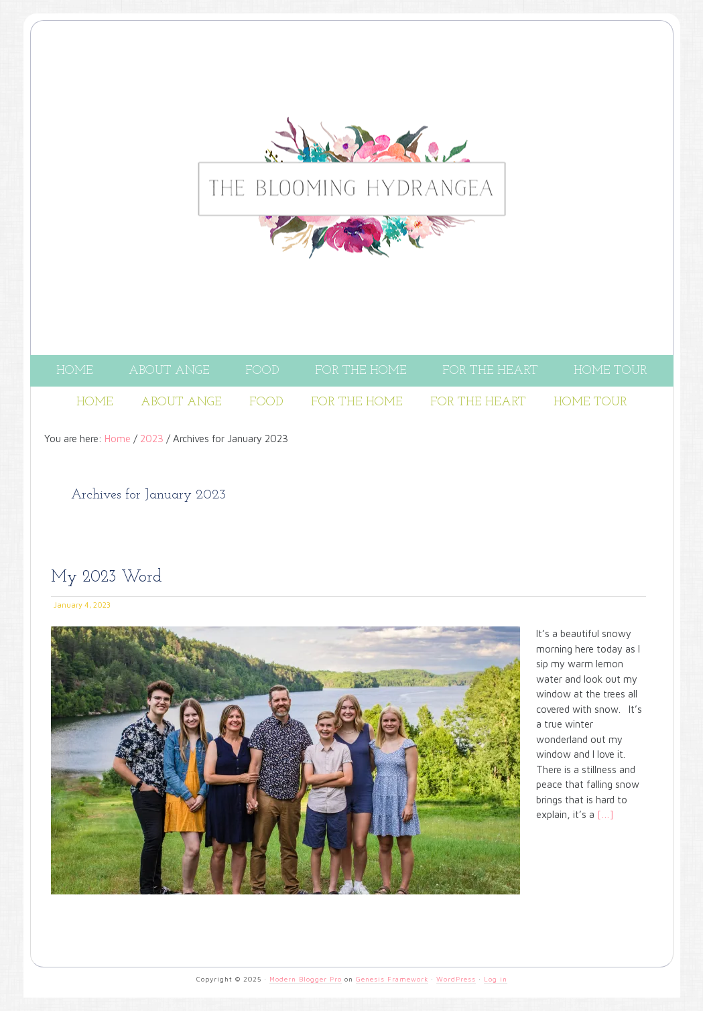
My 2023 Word (106, 577)
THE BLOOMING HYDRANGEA (352, 82)
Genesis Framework (392, 979)
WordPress (456, 979)
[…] (604, 814)
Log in (495, 979)
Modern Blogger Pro (305, 979)
